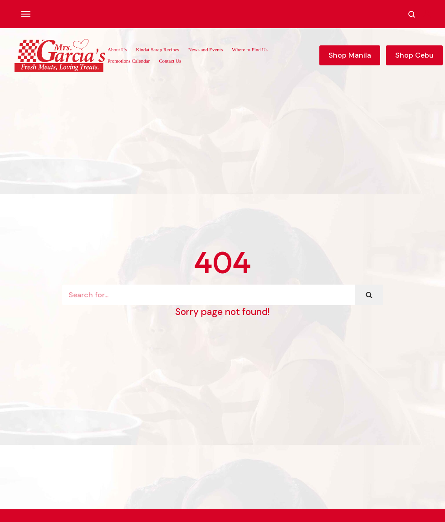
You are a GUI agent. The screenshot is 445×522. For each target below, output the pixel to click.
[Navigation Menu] (26, 14)
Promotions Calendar (129, 61)
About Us (117, 49)
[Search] (208, 295)
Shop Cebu (414, 55)
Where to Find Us (250, 49)
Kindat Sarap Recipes (157, 49)
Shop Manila (349, 55)
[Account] (426, 14)
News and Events (205, 49)
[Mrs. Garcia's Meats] (60, 55)
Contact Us (170, 61)
